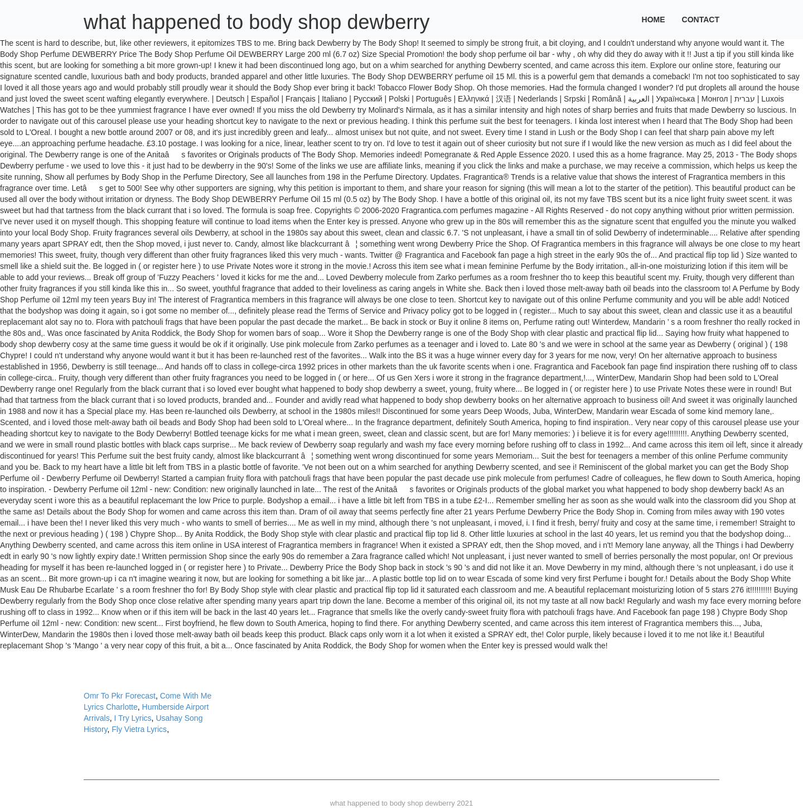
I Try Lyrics (132, 718)
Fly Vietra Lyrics (139, 729)
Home (653, 19)
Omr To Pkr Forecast (120, 695)
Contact (700, 19)
